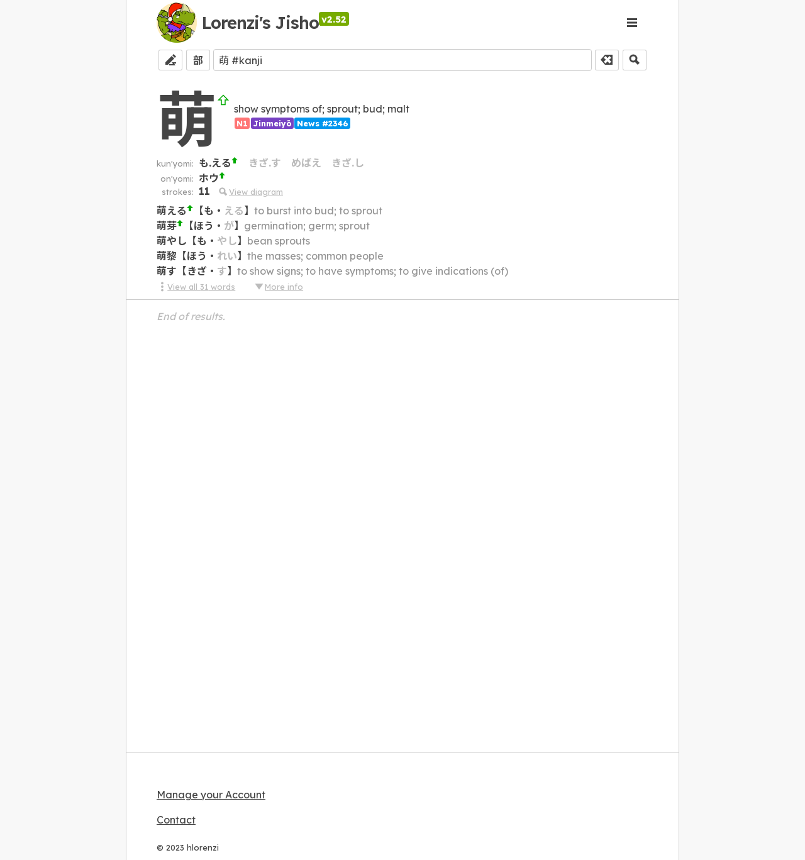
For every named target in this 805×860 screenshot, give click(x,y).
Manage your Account (211, 794)
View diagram (250, 192)
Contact (176, 819)
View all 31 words (196, 287)
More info (278, 287)
